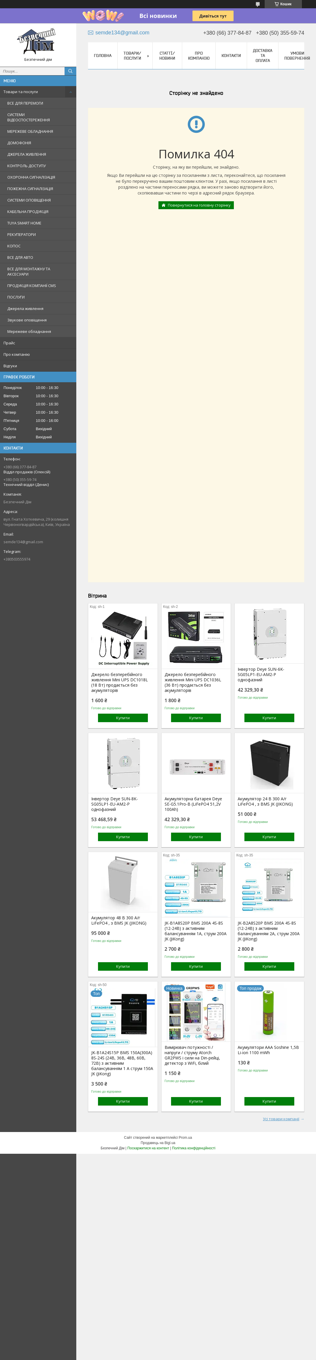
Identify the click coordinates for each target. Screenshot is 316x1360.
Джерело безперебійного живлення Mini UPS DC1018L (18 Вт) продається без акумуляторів (119, 682)
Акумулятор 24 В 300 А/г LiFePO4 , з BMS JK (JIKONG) (265, 801)
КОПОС (14, 246)
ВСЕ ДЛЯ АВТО (20, 257)
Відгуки (10, 365)
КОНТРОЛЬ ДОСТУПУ (26, 165)
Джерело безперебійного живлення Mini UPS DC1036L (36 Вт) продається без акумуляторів (193, 682)
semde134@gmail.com (23, 541)
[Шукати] (70, 71)
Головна (102, 55)
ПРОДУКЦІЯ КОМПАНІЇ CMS (31, 285)
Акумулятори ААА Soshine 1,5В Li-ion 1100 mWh (268, 1050)
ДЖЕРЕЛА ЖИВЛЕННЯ (26, 154)
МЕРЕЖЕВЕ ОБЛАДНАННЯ (30, 131)
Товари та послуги (21, 91)
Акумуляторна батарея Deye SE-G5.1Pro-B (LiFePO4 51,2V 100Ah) (193, 804)
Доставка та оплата (262, 55)
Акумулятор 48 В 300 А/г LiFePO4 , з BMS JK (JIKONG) (118, 920)
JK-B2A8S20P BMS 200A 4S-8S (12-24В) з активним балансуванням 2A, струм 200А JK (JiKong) (269, 931)
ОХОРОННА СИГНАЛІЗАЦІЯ (31, 177)
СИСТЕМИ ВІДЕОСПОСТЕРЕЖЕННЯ (28, 117)
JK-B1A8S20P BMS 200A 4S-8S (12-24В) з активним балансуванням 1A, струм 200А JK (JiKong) (196, 931)
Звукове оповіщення (27, 320)
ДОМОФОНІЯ (19, 142)
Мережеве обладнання (29, 331)
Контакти (231, 55)
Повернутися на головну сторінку (199, 205)
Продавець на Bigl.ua (158, 1143)
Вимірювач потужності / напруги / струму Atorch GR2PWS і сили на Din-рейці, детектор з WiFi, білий (192, 1055)
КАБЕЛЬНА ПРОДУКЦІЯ (27, 211)
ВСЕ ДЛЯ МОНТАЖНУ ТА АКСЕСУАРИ (28, 271)
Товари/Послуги (132, 56)
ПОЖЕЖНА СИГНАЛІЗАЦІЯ (30, 188)
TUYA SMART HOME (24, 223)
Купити (123, 717)
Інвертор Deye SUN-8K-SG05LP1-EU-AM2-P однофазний (114, 804)
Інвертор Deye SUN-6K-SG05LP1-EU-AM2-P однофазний (261, 674)
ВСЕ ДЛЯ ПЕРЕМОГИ (25, 103)
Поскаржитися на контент (148, 1148)
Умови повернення (297, 56)
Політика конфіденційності (193, 1148)
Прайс (9, 343)
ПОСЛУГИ (16, 297)
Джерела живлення (25, 308)
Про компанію (17, 354)
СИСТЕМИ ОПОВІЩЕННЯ (29, 200)
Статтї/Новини (167, 56)
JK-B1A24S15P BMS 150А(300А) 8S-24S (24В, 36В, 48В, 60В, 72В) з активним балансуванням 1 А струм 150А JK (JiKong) (122, 1063)
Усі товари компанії (281, 1118)
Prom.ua (185, 1138)
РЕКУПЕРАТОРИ (21, 234)
